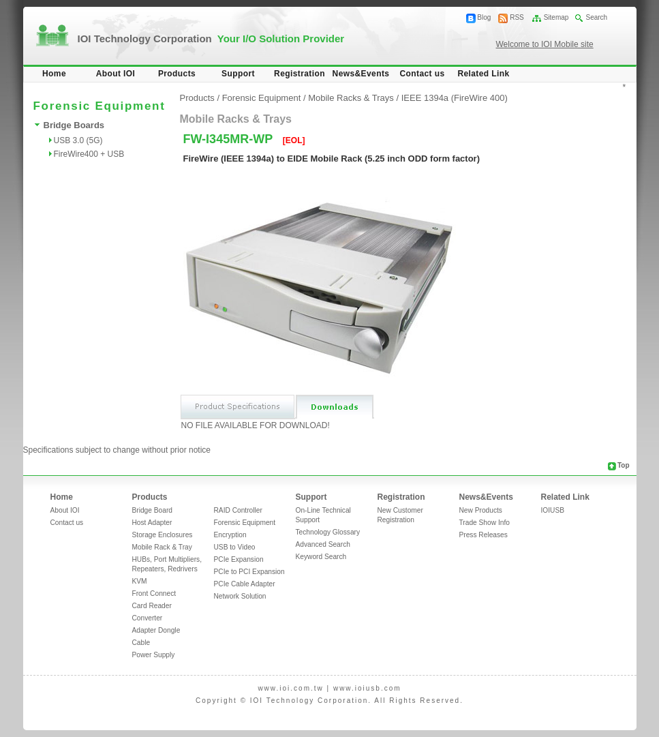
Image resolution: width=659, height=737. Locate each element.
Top (623, 465)
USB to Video (235, 547)
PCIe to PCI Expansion (249, 571)
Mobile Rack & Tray (162, 547)
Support (238, 73)
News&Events (361, 73)
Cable (141, 642)
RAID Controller (238, 510)
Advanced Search (323, 544)
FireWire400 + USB (89, 154)
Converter (147, 618)
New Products (480, 510)
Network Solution (240, 596)
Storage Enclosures (162, 535)
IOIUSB (553, 510)
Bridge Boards (74, 125)
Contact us (421, 73)
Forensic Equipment (261, 98)
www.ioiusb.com (367, 688)
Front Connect (154, 593)
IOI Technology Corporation (211, 38)
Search (596, 17)
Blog (484, 17)
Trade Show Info (484, 522)
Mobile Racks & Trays (351, 98)
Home (54, 73)
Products (177, 73)
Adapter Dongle (156, 630)
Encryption (230, 535)
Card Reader (152, 606)
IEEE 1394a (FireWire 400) (454, 98)
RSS (517, 17)
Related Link (483, 73)
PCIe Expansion (239, 559)
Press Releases (483, 535)
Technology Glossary (328, 532)
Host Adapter (152, 522)
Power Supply (153, 655)
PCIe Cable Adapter (244, 584)
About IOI (116, 73)
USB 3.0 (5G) (78, 140)
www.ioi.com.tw (290, 688)
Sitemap (556, 17)
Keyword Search (321, 556)
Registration (299, 73)
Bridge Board (152, 510)
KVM (139, 581)
